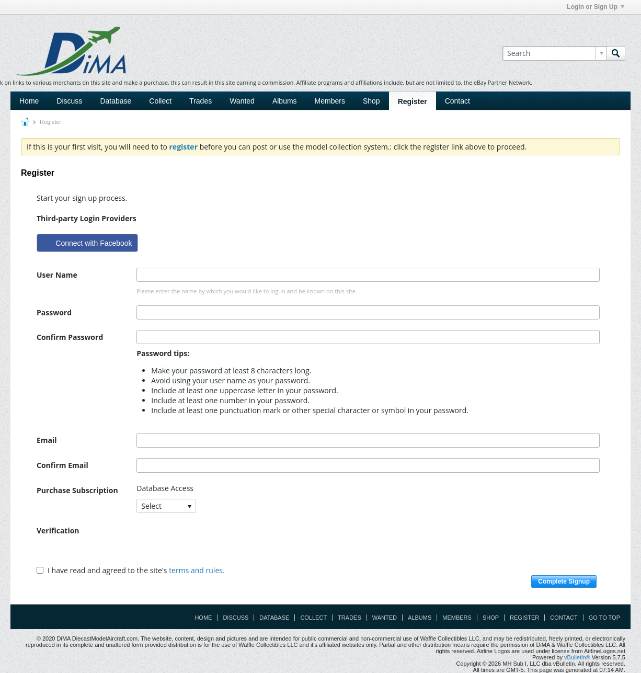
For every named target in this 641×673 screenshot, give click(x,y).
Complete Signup (564, 581)
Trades (200, 101)
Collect (160, 101)
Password (54, 312)
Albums (284, 101)
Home (29, 101)
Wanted (242, 101)
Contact (457, 101)
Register (412, 101)
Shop (371, 101)
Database (115, 101)
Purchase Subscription (77, 490)
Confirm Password (70, 337)
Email (47, 440)
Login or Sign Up (595, 6)
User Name (57, 275)
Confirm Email (62, 465)
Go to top (604, 617)
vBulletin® (577, 657)
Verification (58, 530)
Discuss (69, 101)
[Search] (554, 53)
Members (330, 101)
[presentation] (215, 543)
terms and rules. (196, 570)
